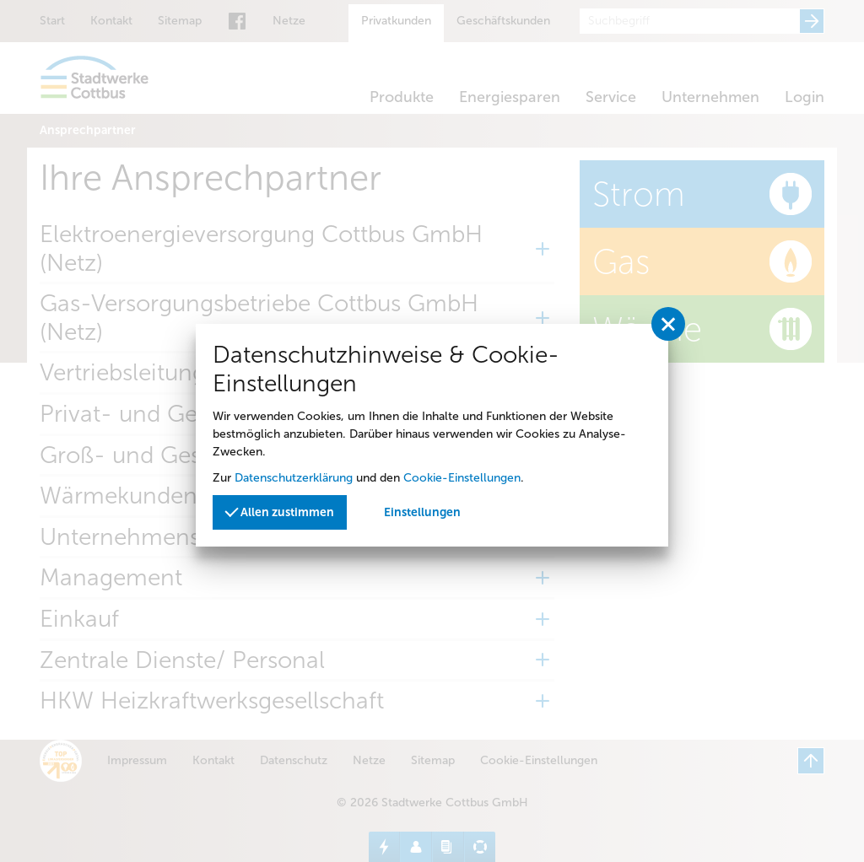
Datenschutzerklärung (294, 478)
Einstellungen (422, 512)
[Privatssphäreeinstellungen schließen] (668, 324)
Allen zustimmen (279, 511)
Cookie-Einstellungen (462, 478)
